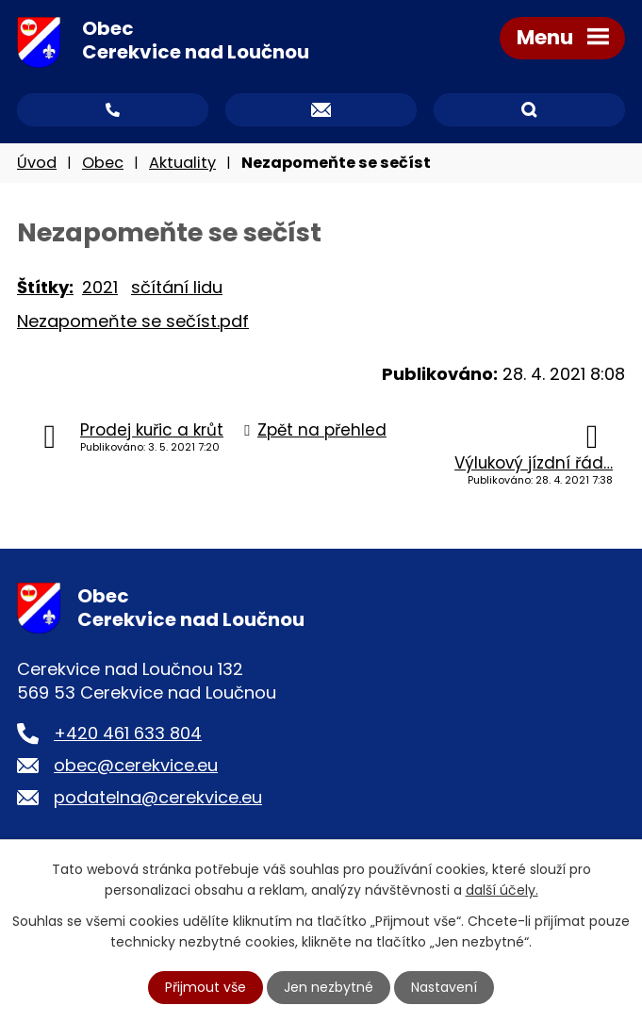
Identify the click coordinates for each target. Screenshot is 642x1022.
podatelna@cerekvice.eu (158, 797)
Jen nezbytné (328, 987)
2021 (100, 287)
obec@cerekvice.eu (136, 765)
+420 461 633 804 (128, 733)
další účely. (502, 890)
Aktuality (182, 162)
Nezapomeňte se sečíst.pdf (133, 321)
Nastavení (444, 987)
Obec (102, 162)
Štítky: (45, 287)
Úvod (37, 162)
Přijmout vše (205, 987)
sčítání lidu (176, 287)
